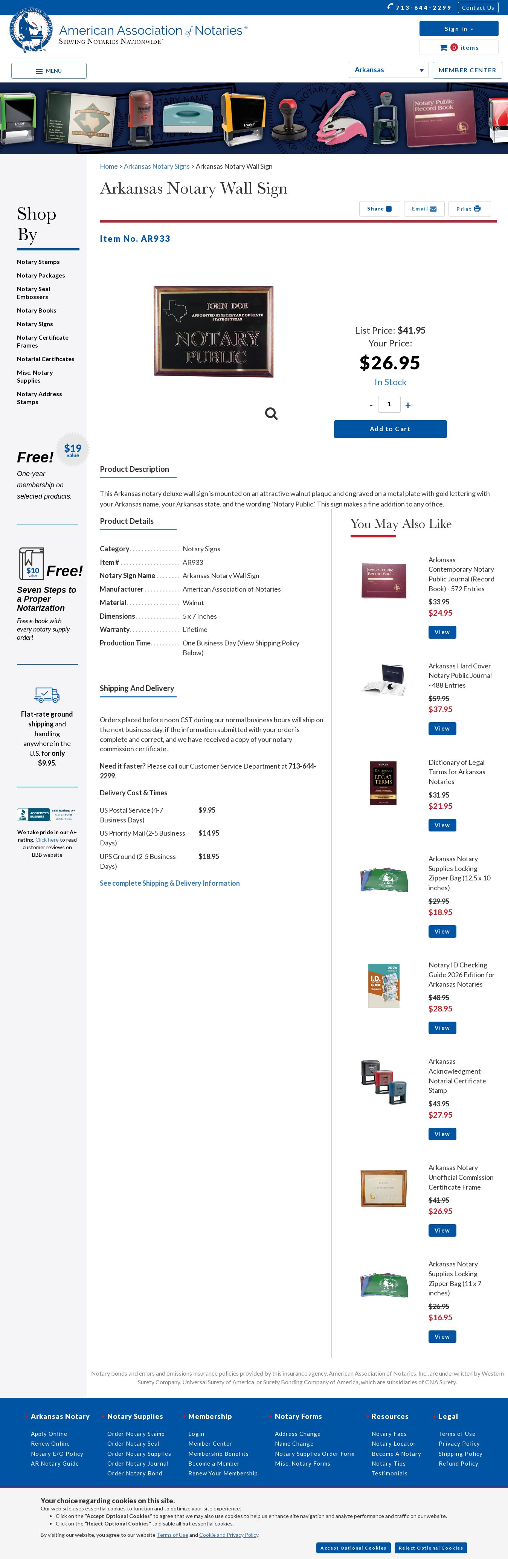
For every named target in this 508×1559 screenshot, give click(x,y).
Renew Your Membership (223, 1473)
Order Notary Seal (133, 1443)
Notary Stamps (38, 261)
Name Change (294, 1443)
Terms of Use (172, 1535)
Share (379, 209)
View (442, 631)
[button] (459, 28)
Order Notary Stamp (136, 1433)
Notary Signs (35, 323)
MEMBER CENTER (468, 69)
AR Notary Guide (55, 1463)
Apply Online (49, 1433)
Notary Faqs (389, 1433)
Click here (47, 839)
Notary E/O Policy (57, 1453)
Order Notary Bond (134, 1473)
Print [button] (469, 208)
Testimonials (390, 1473)
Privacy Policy (459, 1443)
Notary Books (36, 310)
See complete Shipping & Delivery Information (170, 883)
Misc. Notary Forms (303, 1463)
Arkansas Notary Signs (157, 166)
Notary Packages (41, 275)
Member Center (210, 1443)
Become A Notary (396, 1453)
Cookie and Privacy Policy (228, 1535)
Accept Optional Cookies (353, 1548)
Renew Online (50, 1443)
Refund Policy (459, 1463)
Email (424, 209)
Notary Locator (394, 1443)
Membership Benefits (218, 1453)
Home (109, 166)
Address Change (298, 1433)
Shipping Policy (461, 1453)
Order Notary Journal (138, 1463)
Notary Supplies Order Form (315, 1453)
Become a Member (214, 1463)
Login (196, 1433)
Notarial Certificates (46, 358)
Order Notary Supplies (139, 1453)
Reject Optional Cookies (431, 1548)
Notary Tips (389, 1463)
